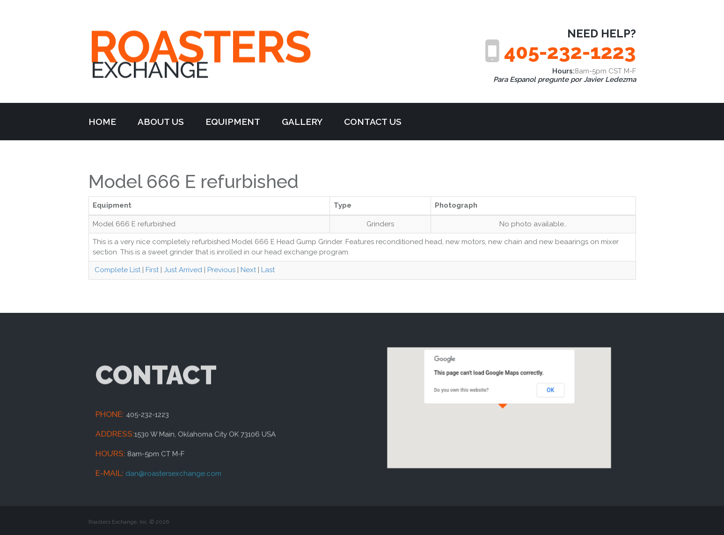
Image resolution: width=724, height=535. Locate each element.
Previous (221, 270)
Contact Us (373, 121)
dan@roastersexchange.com (173, 505)
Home (102, 121)
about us (161, 121)
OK (539, 393)
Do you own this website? (469, 393)
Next (248, 270)
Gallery (302, 121)
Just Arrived (183, 270)
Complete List (116, 270)
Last (268, 270)
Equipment (232, 121)
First (152, 270)
